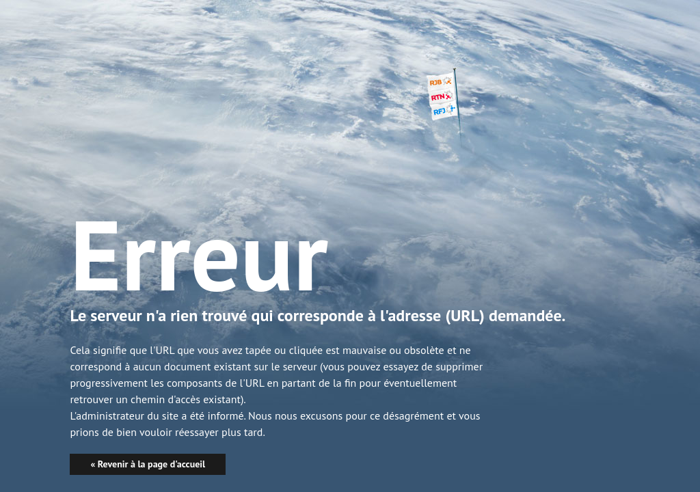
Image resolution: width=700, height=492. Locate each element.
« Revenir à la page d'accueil (147, 464)
